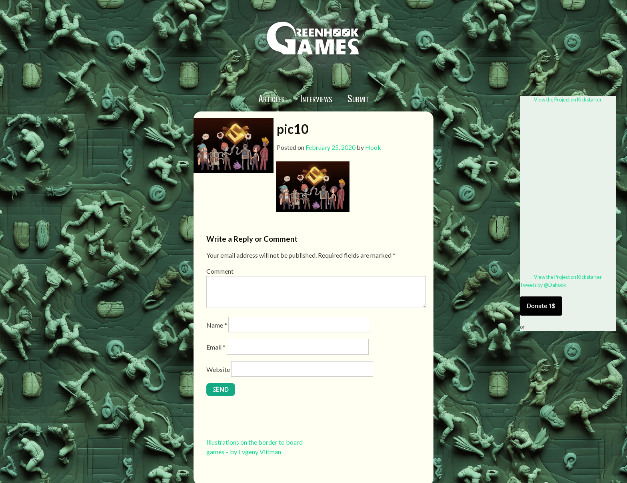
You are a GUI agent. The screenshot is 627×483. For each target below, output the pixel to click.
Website (218, 369)
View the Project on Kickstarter (568, 99)
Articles (271, 98)
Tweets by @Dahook (543, 285)
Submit (358, 98)
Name (216, 325)
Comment (220, 271)
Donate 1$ (541, 306)
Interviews (316, 98)
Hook (373, 147)
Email (216, 347)
